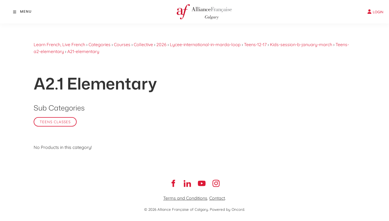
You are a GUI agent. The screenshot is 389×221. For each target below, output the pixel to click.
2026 (161, 44)
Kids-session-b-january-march (301, 44)
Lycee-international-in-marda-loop (205, 44)
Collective (143, 44)
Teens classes (55, 122)
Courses (122, 44)
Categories (99, 44)
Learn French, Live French (59, 44)
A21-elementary (83, 51)
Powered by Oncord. (227, 209)
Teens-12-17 (255, 44)
